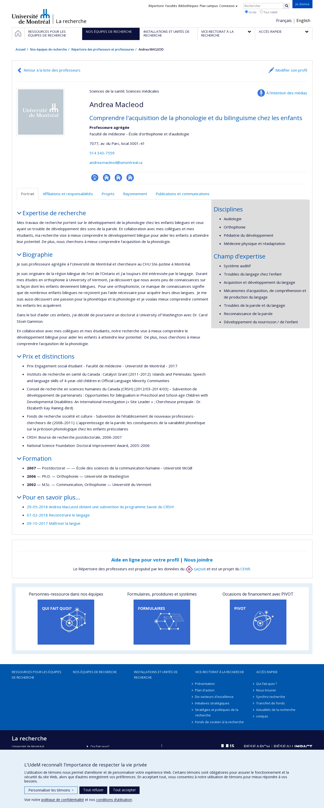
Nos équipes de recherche (48, 49)
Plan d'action (205, 690)
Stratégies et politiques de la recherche (217, 712)
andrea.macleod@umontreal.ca (115, 162)
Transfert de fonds (270, 703)
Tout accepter (124, 789)
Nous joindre (198, 560)
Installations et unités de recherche (156, 675)
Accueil (21, 49)
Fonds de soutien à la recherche (219, 722)
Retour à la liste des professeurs (52, 70)
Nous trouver (266, 690)
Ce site (250, 12)
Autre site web (118, 177)
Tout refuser (93, 789)
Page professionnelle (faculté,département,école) (95, 177)
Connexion (228, 6)
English (303, 20)
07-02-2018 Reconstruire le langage (58, 514)
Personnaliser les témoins (51, 790)
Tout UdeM (268, 12)
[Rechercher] (287, 6)
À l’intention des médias (286, 92)
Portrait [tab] (27, 193)
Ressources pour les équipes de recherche (36, 675)
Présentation (205, 683)
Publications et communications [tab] (182, 193)
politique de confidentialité (62, 799)
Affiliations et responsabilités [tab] (68, 193)
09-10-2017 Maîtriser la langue (53, 523)
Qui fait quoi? (99, 746)
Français (284, 20)
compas (262, 716)
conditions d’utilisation (114, 799)
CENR (245, 569)
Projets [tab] (108, 193)
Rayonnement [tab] (135, 193)
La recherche (71, 21)
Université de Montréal (31, 16)
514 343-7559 (102, 152)
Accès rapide (267, 672)
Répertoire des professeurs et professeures (102, 49)
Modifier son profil (291, 70)
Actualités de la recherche (276, 709)
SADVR (195, 569)
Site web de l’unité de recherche (107, 177)
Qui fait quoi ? (266, 683)
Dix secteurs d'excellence (214, 696)
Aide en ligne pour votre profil (145, 560)
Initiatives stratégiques (212, 703)
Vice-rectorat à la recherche (219, 672)
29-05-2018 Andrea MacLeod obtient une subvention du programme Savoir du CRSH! (100, 506)
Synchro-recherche (270, 696)
